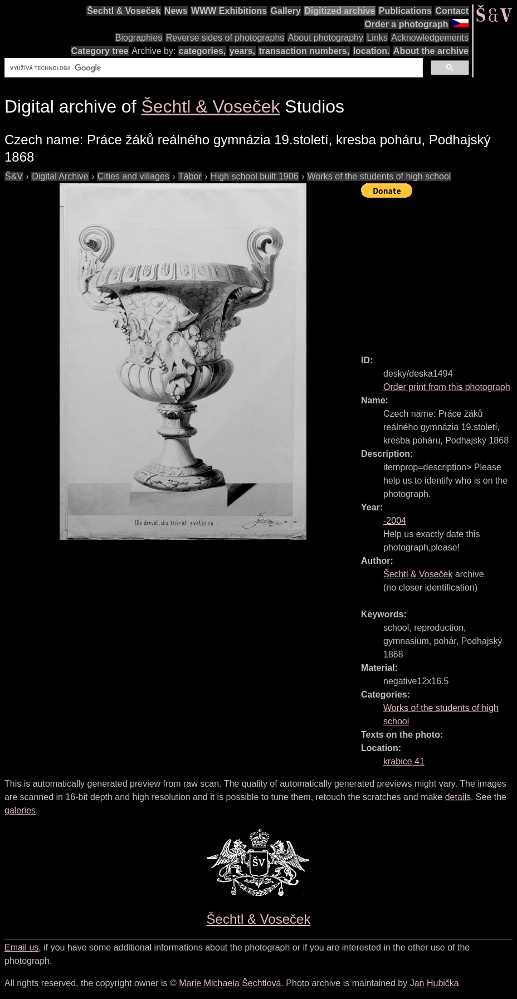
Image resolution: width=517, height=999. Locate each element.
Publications (405, 11)
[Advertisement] (439, 271)
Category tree (100, 51)
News (176, 11)
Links (377, 37)
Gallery (286, 11)
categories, (202, 51)
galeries (20, 810)
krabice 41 (404, 761)
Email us (21, 947)
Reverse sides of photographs (225, 37)
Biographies (139, 37)
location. (371, 51)
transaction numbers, (303, 51)
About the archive (431, 51)
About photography (325, 37)
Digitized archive (339, 11)
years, (242, 51)
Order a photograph (406, 24)
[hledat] (212, 68)
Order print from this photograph (446, 387)
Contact (452, 11)
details (458, 797)
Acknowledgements (430, 37)
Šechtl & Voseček (123, 11)
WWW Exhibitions (229, 11)
